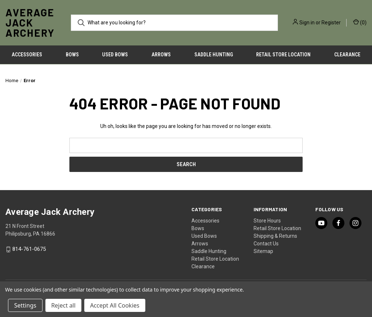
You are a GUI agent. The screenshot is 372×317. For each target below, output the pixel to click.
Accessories (27, 54)
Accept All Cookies (115, 305)
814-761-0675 (29, 249)
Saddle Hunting (213, 54)
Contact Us (266, 243)
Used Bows (115, 54)
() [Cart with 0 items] (360, 22)
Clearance (203, 266)
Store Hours (267, 221)
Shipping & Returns (275, 236)
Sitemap (263, 251)
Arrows (161, 54)
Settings (25, 305)
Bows (72, 54)
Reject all (63, 305)
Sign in (307, 22)
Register (331, 22)
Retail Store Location (283, 54)
